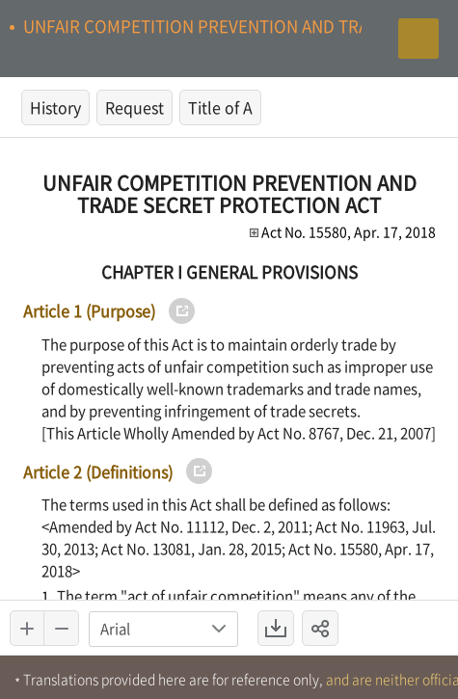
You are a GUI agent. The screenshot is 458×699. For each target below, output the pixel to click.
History (55, 107)
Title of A (220, 107)
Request (134, 107)
